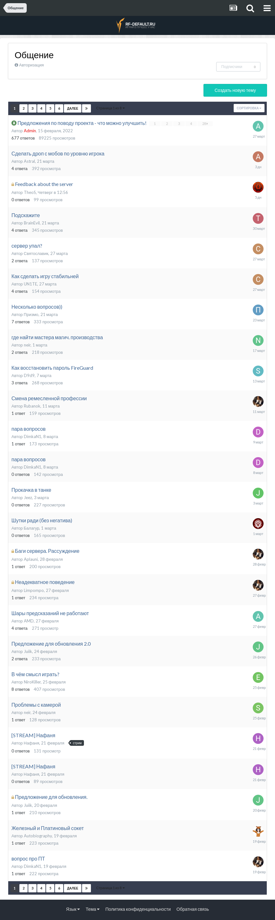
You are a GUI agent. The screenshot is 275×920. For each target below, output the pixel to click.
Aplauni (31, 559)
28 (205, 123)
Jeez (28, 497)
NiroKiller (32, 681)
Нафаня (31, 742)
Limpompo (34, 590)
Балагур (31, 528)
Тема (93, 909)
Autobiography (38, 835)
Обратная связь (192, 909)
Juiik (28, 651)
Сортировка (249, 108)
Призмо (31, 314)
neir (27, 344)
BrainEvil (32, 222)
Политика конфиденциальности (138, 909)
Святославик (36, 253)
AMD (29, 620)
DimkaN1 (32, 436)
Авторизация (31, 64)
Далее (72, 108)
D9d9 (29, 375)
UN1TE (30, 283)
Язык (73, 909)
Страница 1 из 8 (110, 108)
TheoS (30, 192)
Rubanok (32, 406)
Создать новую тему (235, 90)
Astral (29, 161)
